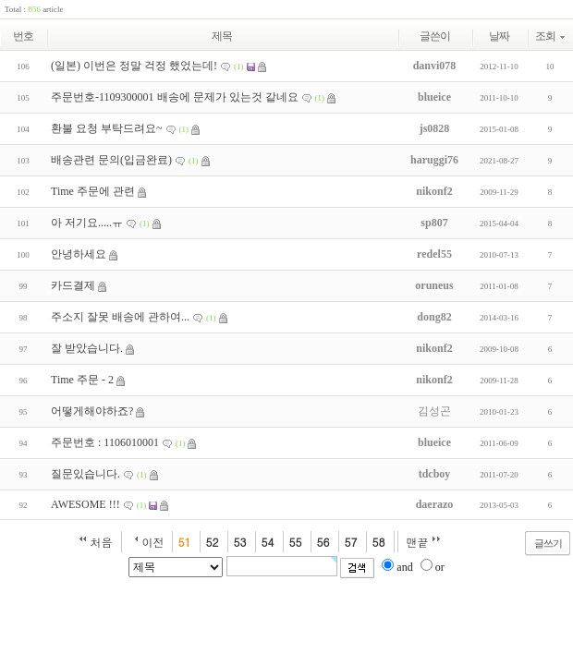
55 (295, 542)
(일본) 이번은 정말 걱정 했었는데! (134, 65)
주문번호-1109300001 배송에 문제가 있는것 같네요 (175, 97)
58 (378, 542)
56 (323, 542)
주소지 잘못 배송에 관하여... (120, 316)
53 (240, 542)
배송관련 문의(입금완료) (111, 159)
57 (351, 542)
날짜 (499, 36)
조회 (550, 36)
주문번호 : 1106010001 (105, 442)
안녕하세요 (78, 254)
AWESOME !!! (85, 504)
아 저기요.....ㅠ (87, 222)
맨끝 (418, 542)
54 (268, 542)
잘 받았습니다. (87, 348)
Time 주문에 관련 (93, 191)
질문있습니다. (85, 473)
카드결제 (73, 285)
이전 (153, 542)
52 (212, 542)
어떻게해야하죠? (92, 411)
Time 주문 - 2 (82, 379)
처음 (102, 542)
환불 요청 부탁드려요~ (107, 128)
